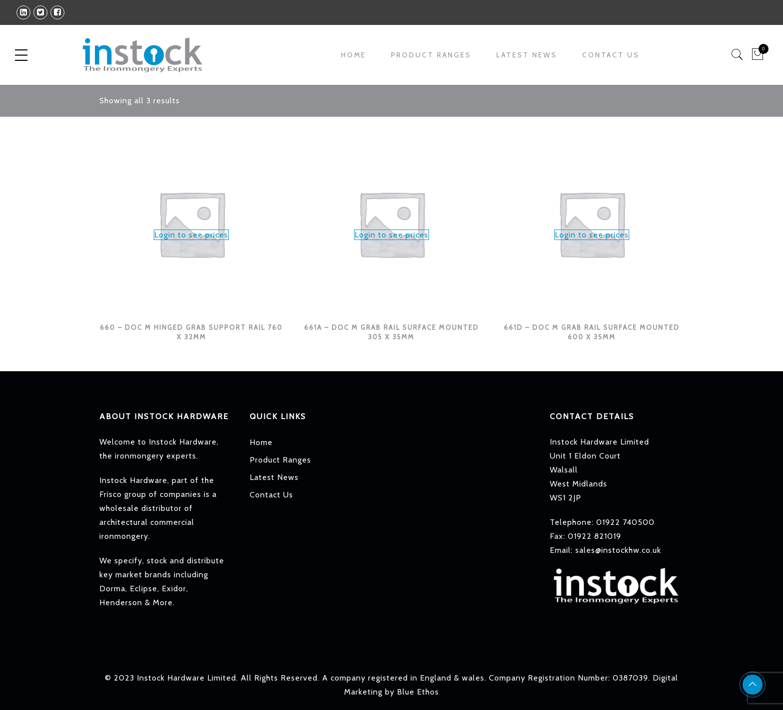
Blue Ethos (418, 692)
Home (353, 54)
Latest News (526, 54)
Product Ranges (431, 54)
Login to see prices (191, 234)
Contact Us (611, 54)
